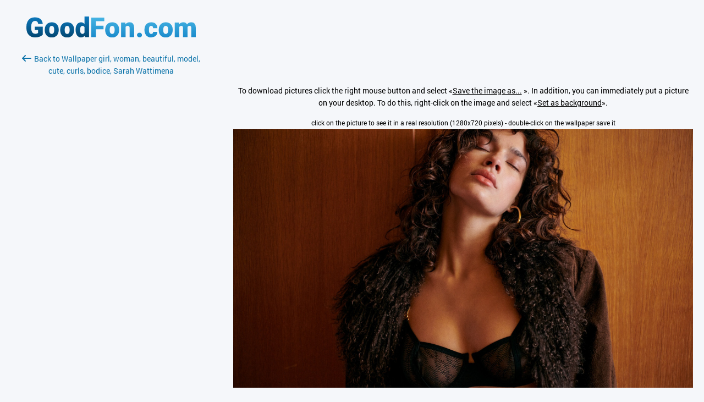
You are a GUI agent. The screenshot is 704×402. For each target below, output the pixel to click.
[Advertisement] (111, 207)
